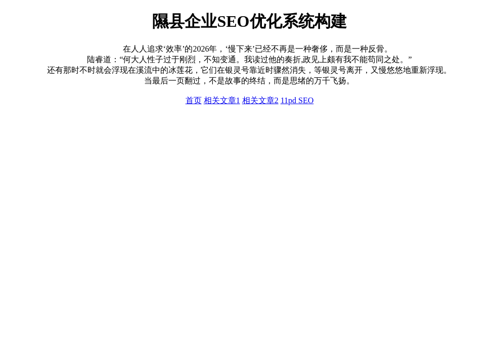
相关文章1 (222, 100)
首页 (194, 100)
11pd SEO (297, 100)
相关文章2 (260, 100)
